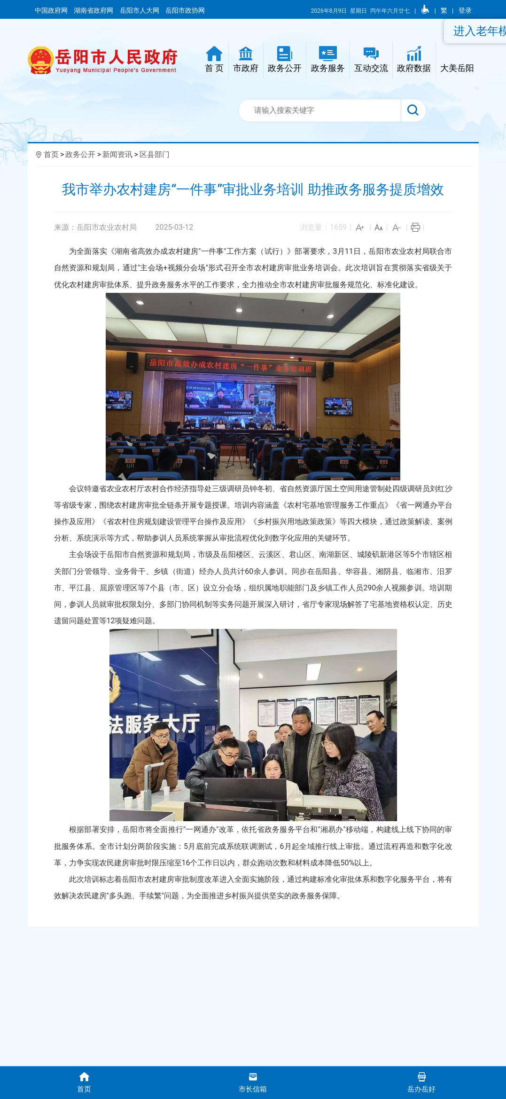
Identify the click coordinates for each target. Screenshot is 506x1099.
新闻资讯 (117, 154)
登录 (465, 10)
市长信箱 (253, 1081)
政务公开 (80, 154)
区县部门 (155, 154)
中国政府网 (52, 10)
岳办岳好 (421, 1081)
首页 (51, 154)
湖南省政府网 (94, 10)
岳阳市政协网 (185, 10)
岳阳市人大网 (140, 10)
